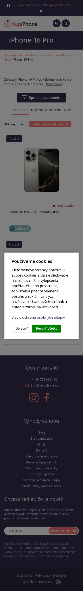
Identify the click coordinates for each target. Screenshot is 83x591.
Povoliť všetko (47, 328)
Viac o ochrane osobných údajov (38, 317)
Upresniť (22, 328)
